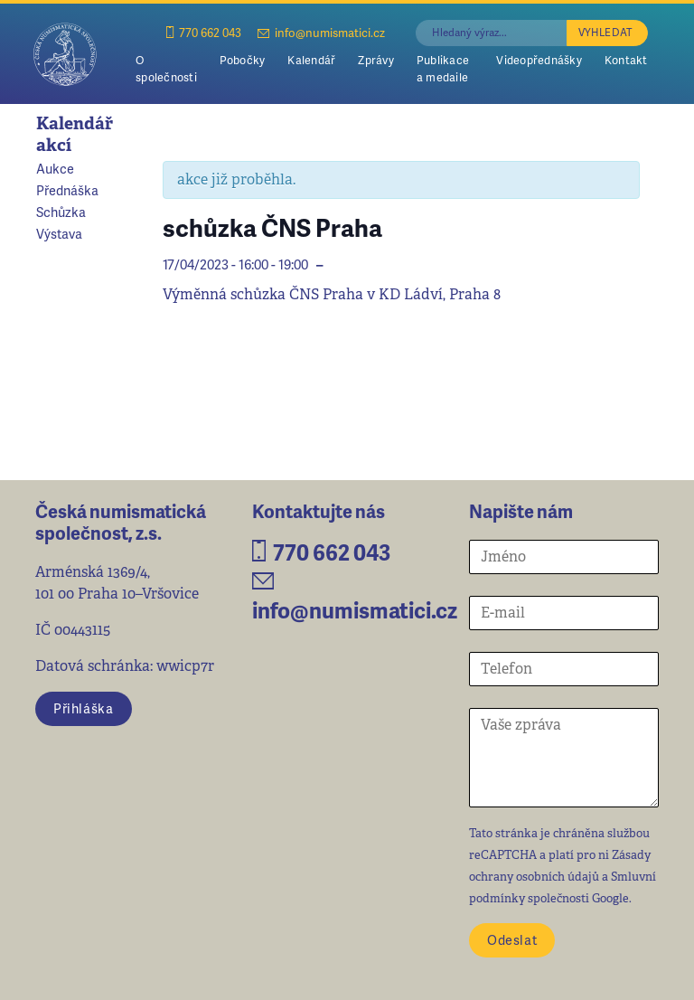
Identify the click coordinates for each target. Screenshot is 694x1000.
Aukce (55, 168)
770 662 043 (203, 32)
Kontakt (626, 60)
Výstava (59, 233)
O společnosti (166, 68)
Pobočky (243, 60)
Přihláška (83, 708)
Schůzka (61, 212)
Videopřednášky (539, 60)
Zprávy (376, 60)
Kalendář (311, 60)
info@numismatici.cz (321, 32)
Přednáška (67, 190)
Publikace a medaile (443, 68)
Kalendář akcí (74, 134)
